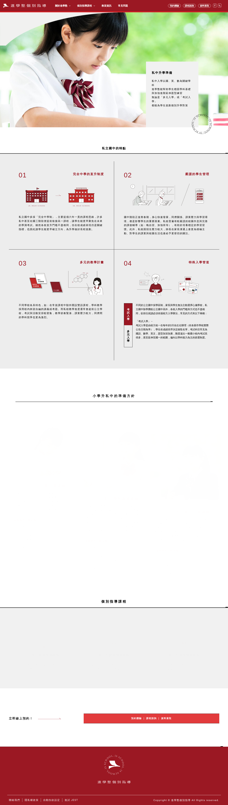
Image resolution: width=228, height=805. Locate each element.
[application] (68, 5)
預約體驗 (174, 5)
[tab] (128, 314)
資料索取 (204, 5)
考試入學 (19, 546)
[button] (42, 526)
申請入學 (19, 525)
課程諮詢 (189, 5)
